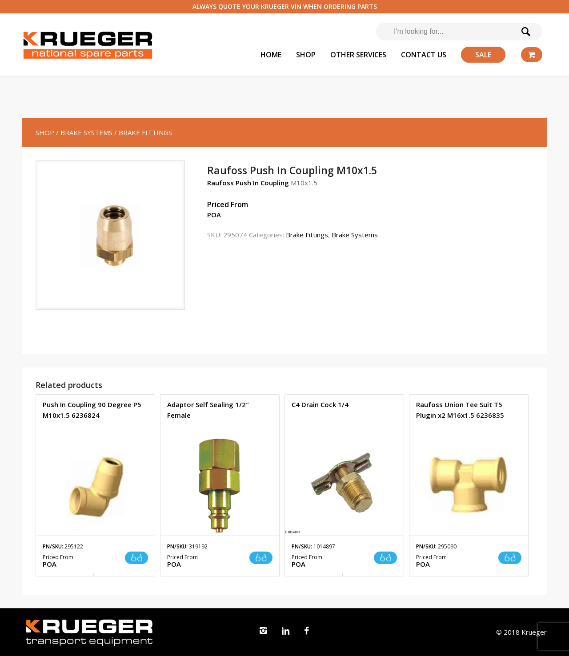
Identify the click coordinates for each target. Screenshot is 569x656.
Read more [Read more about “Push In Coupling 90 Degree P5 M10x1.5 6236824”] (136, 558)
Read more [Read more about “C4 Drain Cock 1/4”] (385, 558)
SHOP (45, 132)
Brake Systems (355, 234)
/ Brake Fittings (143, 132)
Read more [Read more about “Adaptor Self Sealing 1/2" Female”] (260, 558)
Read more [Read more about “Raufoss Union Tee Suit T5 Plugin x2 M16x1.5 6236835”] (509, 558)
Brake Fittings (307, 234)
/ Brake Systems (84, 132)
